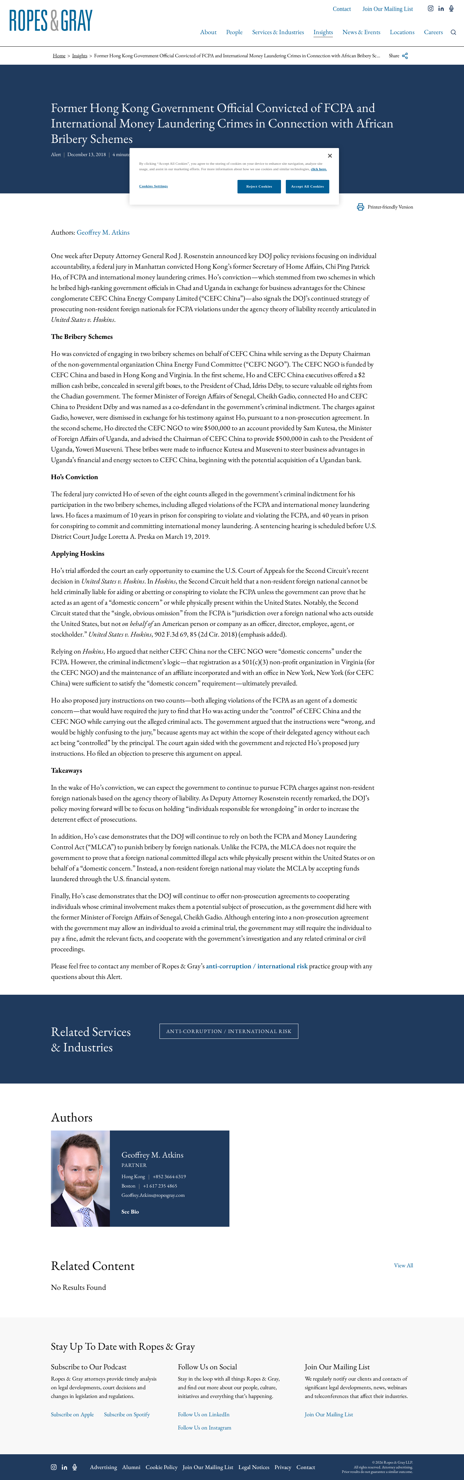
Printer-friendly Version (385, 207)
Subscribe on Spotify (127, 1414)
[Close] (330, 156)
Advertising (103, 1467)
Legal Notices (253, 1467)
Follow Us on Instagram (204, 1427)
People (234, 32)
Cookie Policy (162, 1467)
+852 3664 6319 (169, 1176)
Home (59, 55)
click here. (319, 169)
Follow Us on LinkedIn (204, 1414)
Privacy (283, 1467)
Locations (402, 32)
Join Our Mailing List (387, 9)
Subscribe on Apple (72, 1414)
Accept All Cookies (307, 186)
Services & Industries (278, 32)
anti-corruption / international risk (257, 966)
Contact (342, 9)
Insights (323, 32)
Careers (433, 32)
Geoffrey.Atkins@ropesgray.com (153, 1195)
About (208, 32)
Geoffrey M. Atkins (103, 232)
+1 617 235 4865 (160, 1185)
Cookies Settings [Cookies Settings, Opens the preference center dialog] (153, 186)
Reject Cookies (259, 186)
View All (403, 1265)
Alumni (131, 1467)
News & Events (361, 32)
